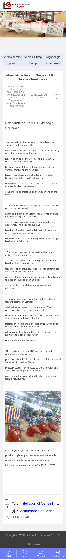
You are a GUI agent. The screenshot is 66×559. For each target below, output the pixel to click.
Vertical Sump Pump (33, 60)
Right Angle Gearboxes (53, 60)
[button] (5, 26)
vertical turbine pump (13, 60)
